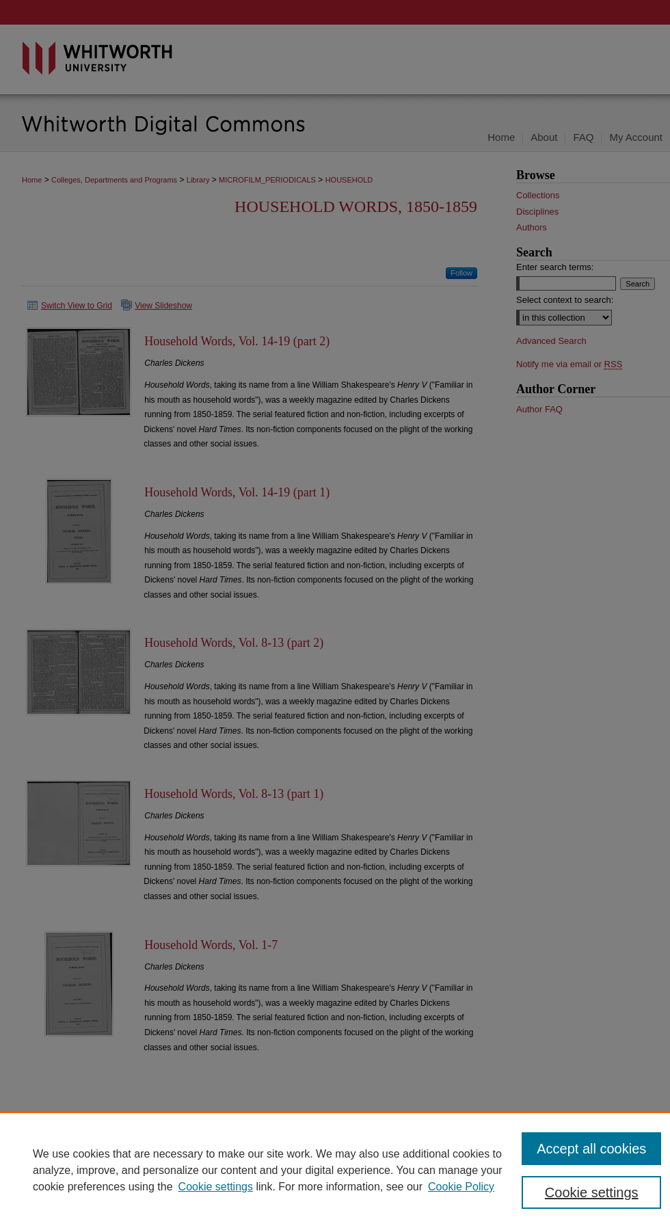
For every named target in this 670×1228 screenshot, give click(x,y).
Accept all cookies (591, 1148)
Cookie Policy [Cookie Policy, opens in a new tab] (461, 1186)
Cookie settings (215, 1186)
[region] (335, 1170)
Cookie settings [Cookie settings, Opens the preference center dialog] (592, 1192)
